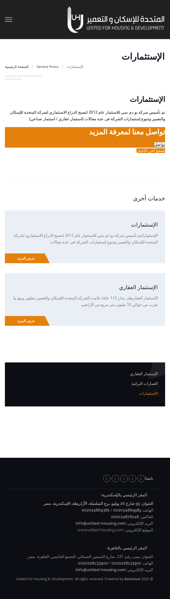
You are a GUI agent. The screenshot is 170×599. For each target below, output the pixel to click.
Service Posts (47, 66)
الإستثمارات (144, 224)
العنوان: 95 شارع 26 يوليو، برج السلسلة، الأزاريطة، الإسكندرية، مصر (98, 503)
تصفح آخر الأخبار (150, 150)
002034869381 (96, 510)
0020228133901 (126, 563)
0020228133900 (93, 563)
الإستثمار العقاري (138, 287)
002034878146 (125, 516)
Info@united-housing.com (101, 523)
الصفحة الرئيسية (16, 66)
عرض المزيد (26, 258)
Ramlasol (132, 579)
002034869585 (127, 510)
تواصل (159, 144)
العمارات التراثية (145, 383)
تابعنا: (149, 478)
